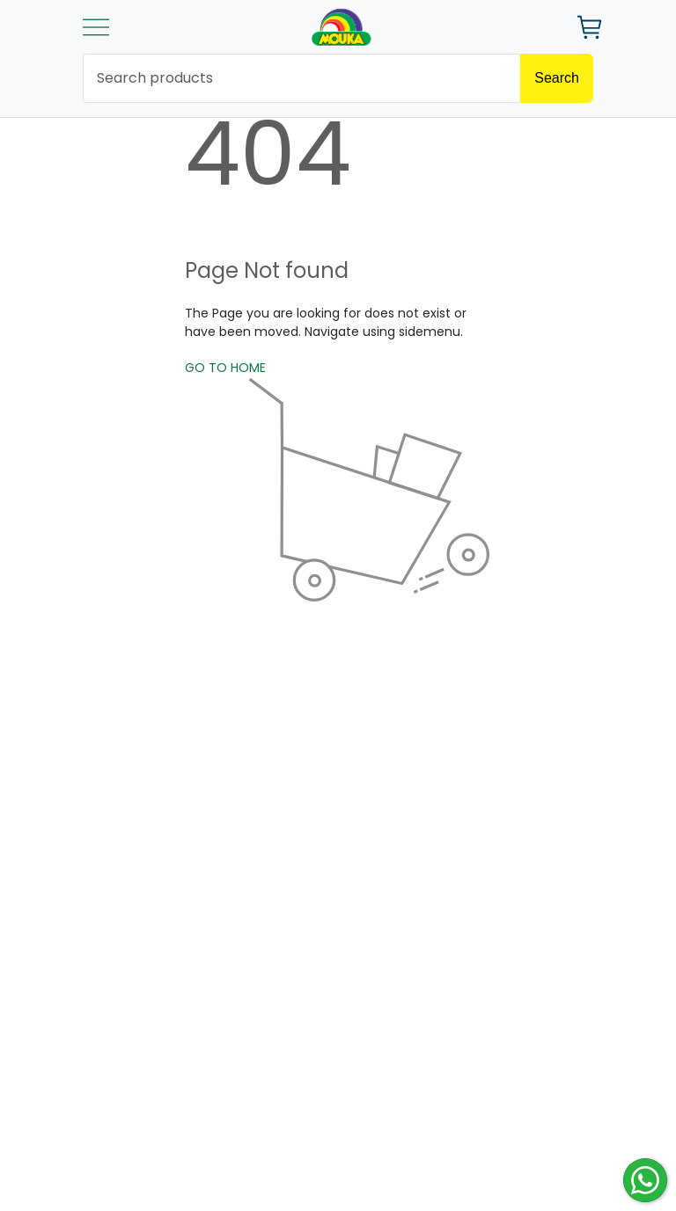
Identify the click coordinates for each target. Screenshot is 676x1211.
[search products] (302, 78)
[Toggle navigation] (96, 27)
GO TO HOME (225, 367)
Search (556, 77)
